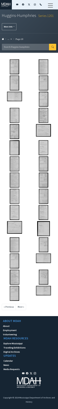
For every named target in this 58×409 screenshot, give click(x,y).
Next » (21, 307)
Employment (10, 330)
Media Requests (11, 369)
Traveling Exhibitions (14, 347)
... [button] (9, 39)
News (6, 364)
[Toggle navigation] (50, 7)
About (6, 326)
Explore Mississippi (13, 343)
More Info (8, 27)
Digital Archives (11, 351)
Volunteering (10, 334)
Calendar (8, 360)
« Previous (9, 307)
